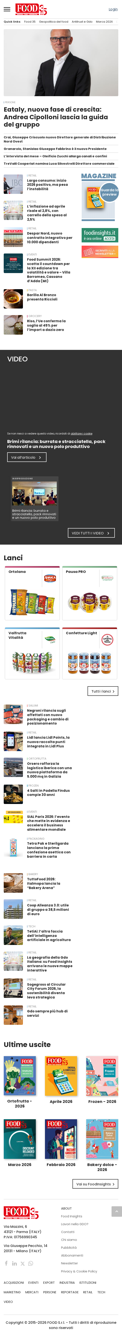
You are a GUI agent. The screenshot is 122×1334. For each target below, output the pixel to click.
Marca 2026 (104, 21)
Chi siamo (69, 1240)
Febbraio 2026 (61, 1164)
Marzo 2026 (19, 1164)
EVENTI (32, 254)
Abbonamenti (72, 1255)
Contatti (67, 1232)
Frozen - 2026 (102, 1101)
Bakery (33, 874)
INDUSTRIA (67, 1282)
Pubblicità (69, 1247)
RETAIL (32, 176)
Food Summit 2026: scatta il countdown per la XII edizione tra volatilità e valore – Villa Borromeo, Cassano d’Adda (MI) (48, 270)
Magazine (98, 176)
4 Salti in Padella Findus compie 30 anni (48, 792)
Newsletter (69, 1263)
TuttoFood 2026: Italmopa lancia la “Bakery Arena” (43, 883)
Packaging (36, 839)
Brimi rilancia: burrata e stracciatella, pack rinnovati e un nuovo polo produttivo (34, 514)
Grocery (35, 316)
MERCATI (31, 1292)
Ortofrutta (37, 759)
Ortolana (17, 571)
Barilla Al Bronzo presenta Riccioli (42, 297)
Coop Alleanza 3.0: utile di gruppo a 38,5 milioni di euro (48, 909)
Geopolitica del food (53, 21)
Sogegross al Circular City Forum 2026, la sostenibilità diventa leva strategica (46, 991)
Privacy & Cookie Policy (79, 1271)
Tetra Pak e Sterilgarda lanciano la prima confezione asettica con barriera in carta (49, 850)
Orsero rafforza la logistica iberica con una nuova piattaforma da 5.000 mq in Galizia (49, 770)
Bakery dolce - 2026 (102, 1167)
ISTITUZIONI (87, 1282)
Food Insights (71, 1216)
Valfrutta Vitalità (17, 635)
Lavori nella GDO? (74, 1224)
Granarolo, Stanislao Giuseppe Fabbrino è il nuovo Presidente (55, 149)
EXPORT (49, 1282)
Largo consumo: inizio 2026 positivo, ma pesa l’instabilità (47, 184)
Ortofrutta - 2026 (19, 1104)
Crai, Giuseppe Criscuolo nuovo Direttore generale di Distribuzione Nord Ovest (60, 139)
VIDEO (8, 1302)
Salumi (33, 706)
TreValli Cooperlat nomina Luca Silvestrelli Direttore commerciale (59, 163)
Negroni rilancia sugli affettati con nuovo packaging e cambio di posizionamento (48, 717)
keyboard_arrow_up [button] (116, 1211)
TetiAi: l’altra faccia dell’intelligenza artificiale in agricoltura (49, 935)
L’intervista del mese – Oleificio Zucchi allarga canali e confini (56, 156)
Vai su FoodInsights (96, 1184)
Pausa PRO (76, 571)
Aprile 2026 (61, 1101)
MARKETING (12, 1292)
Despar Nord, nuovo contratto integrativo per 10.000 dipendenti (49, 237)
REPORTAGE (70, 1292)
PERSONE (10, 102)
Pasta (32, 290)
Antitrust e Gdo (82, 21)
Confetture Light (81, 633)
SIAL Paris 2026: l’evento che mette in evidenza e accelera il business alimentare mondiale (48, 823)
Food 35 (30, 21)
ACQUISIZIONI (14, 1282)
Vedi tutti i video (91, 533)
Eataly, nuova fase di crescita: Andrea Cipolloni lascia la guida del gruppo (56, 117)
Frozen (33, 786)
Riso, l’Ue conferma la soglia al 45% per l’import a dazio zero (46, 325)
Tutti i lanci (103, 691)
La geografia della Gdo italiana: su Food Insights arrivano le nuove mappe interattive (49, 964)
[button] (7, 9)
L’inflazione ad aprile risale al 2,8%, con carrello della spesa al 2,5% (47, 212)
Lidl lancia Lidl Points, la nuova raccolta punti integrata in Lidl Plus (48, 741)
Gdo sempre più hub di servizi (47, 1013)
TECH (31, 926)
